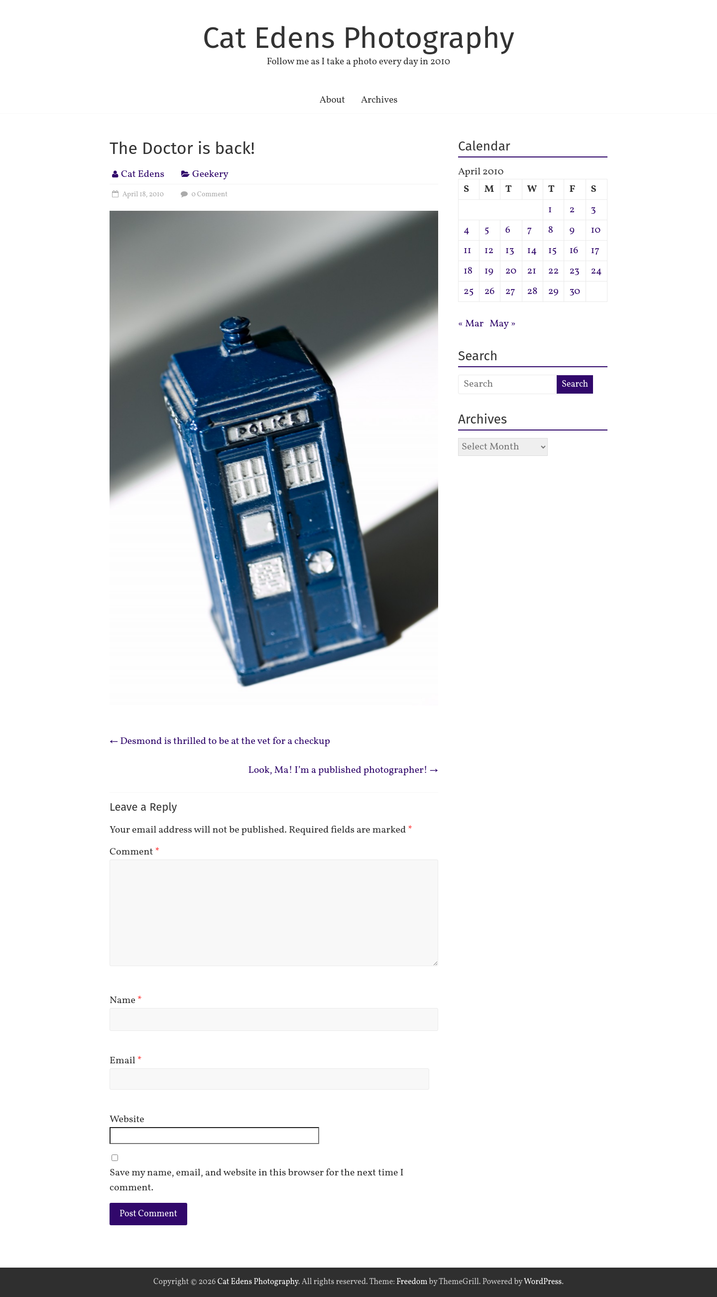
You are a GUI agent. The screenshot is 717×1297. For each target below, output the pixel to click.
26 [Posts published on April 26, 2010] (489, 291)
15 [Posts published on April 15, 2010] (552, 251)
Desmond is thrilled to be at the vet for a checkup (220, 741)
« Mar (470, 324)
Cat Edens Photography (358, 38)
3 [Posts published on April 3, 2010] (593, 210)
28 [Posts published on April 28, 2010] (532, 291)
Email (126, 1061)
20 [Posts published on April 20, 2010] (511, 271)
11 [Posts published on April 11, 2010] (468, 251)
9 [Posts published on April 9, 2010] (571, 230)
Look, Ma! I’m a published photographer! (343, 770)
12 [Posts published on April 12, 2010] (489, 251)
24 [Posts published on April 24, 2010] (596, 271)
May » (502, 324)
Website (127, 1120)
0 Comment (203, 194)
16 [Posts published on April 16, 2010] (573, 251)
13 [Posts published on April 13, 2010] (509, 251)
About (332, 100)
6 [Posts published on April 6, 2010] (507, 230)
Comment (134, 852)
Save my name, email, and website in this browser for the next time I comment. (257, 1180)
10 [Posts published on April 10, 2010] (596, 230)
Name (126, 1001)
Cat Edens (142, 174)
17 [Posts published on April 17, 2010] (595, 251)
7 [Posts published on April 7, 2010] (529, 230)
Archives (379, 100)
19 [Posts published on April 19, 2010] (488, 271)
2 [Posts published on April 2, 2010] (572, 210)
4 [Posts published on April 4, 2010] (467, 230)
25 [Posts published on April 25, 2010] (469, 291)
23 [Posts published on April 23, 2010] (574, 271)
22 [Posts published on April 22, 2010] (553, 271)
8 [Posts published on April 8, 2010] (550, 230)
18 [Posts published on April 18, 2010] (468, 271)
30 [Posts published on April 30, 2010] (574, 291)
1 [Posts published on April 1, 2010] (550, 210)
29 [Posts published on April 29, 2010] (553, 291)
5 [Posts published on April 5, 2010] (486, 230)
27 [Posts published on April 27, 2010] (510, 291)
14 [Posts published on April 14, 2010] (532, 251)
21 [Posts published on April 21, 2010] (532, 271)
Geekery (210, 174)
